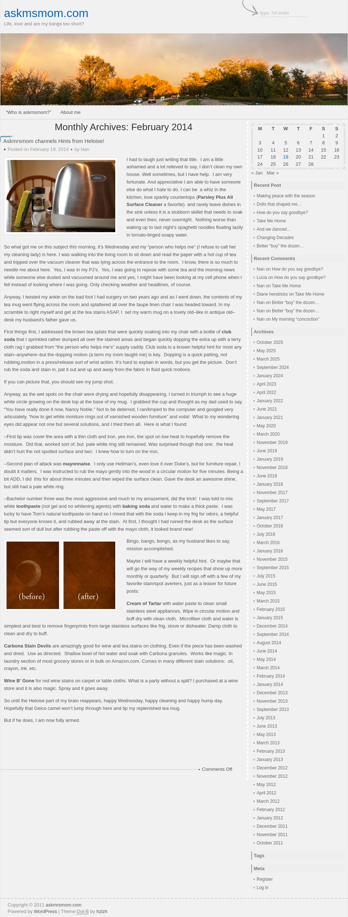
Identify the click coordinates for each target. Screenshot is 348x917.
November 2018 (272, 467)
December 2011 (272, 826)
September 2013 (273, 709)
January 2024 (270, 375)
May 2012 (266, 784)
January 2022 (270, 400)
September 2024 (273, 367)
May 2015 (266, 592)
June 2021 (267, 409)
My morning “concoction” (295, 319)
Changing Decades (275, 237)
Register (265, 879)
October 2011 (270, 843)
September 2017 (273, 500)
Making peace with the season (286, 195)
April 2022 (266, 392)
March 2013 (268, 742)
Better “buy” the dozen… (280, 245)
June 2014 (267, 651)
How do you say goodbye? (282, 212)
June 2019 (267, 450)
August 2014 (269, 642)
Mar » (273, 173)
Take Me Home (271, 220)
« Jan (257, 173)
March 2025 (268, 359)
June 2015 (267, 584)
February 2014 (271, 676)
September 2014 (273, 634)
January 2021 (270, 417)
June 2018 (267, 475)
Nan (85, 149)
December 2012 (272, 767)
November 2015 (272, 559)
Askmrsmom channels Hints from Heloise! (53, 141)
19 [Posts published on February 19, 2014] (285, 157)
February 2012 (271, 809)
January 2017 (270, 517)
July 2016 (266, 534)
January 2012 (270, 818)
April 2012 (266, 792)
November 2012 (272, 776)
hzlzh (101, 911)
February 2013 (271, 751)
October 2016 (270, 526)
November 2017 (272, 492)
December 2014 (272, 626)
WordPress (45, 911)
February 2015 (271, 609)
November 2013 (272, 701)
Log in (263, 887)
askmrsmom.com (64, 905)
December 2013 (272, 692)
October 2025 (270, 342)
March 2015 (268, 601)
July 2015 (266, 576)
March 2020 (268, 434)
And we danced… (274, 229)
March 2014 (268, 667)
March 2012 (268, 801)
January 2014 (270, 684)
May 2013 (266, 734)
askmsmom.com (46, 13)
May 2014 (266, 659)
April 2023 (266, 384)
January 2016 (270, 551)
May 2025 (266, 350)
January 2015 (270, 617)
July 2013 (266, 717)
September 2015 (273, 567)
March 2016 (268, 542)
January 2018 (270, 484)
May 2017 (266, 509)
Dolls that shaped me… (279, 204)
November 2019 (272, 442)
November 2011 (272, 834)
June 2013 (267, 726)
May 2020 (266, 425)
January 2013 (270, 759)
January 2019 (270, 459)
